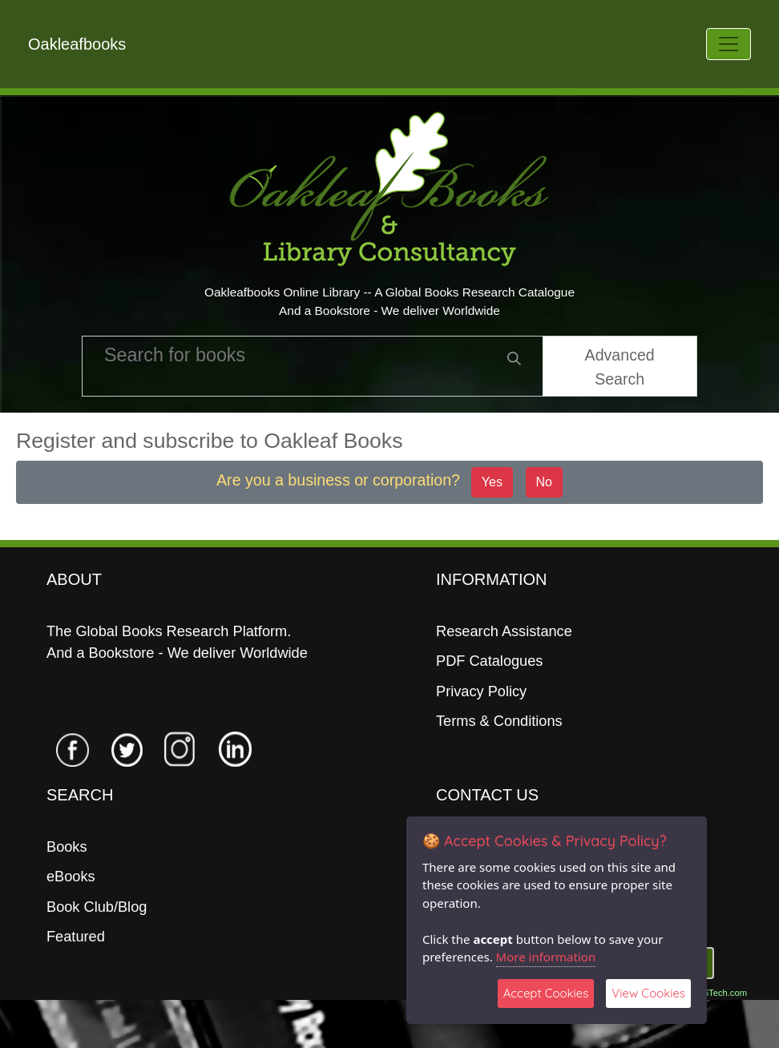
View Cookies (648, 993)
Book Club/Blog (96, 907)
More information (546, 957)
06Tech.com (723, 993)
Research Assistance (504, 631)
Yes (492, 482)
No (544, 482)
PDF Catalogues (489, 661)
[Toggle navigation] (728, 44)
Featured (75, 937)
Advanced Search (620, 366)
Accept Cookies (546, 993)
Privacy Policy (481, 691)
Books (66, 847)
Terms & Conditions (499, 721)
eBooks (70, 877)
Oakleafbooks (77, 44)
